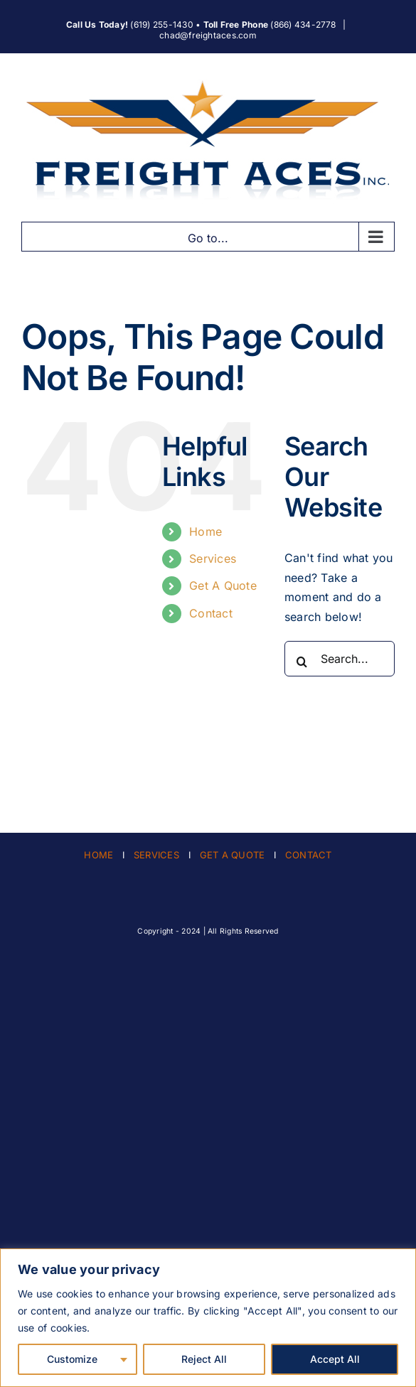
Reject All (204, 1359)
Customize (72, 1359)
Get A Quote (223, 585)
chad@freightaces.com (208, 35)
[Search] (302, 661)
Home (205, 531)
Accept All (335, 1359)
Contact (211, 613)
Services (212, 558)
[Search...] (339, 658)
